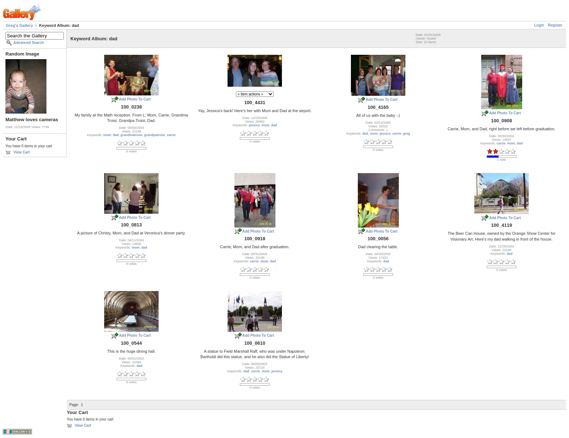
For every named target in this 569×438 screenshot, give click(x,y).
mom (107, 135)
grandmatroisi (131, 135)
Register (555, 25)
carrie (171, 135)
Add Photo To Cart (135, 99)
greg (406, 133)
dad (116, 135)
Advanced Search (28, 43)
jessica (254, 125)
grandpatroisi (154, 135)
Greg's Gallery (19, 25)
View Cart (21, 152)
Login (539, 25)
